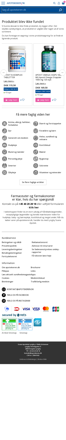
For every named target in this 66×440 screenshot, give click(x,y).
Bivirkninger (7, 281)
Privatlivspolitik (9, 245)
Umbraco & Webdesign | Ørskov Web (33, 359)
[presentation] (4, 73)
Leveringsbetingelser (12, 249)
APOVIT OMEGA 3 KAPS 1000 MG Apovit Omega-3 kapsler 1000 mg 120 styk (48, 77)
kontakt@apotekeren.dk (18, 289)
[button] (3, 3)
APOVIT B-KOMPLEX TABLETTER (13, 76)
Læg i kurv (11, 100)
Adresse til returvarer (42, 245)
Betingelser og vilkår (12, 242)
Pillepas (5, 271)
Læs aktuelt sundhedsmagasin (16, 274)
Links (33, 271)
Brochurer (35, 267)
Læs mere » (9, 81)
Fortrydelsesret (9, 256)
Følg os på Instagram (16, 301)
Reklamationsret (40, 242)
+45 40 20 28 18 (27, 204)
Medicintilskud (38, 278)
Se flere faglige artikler (33, 182)
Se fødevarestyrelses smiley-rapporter (45, 251)
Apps (33, 274)
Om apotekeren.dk (11, 267)
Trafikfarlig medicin (40, 281)
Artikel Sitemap (9, 332)
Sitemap (23, 332)
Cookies (5, 278)
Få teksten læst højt (41, 255)
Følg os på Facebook (15, 295)
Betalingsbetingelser (12, 253)
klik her (34, 207)
